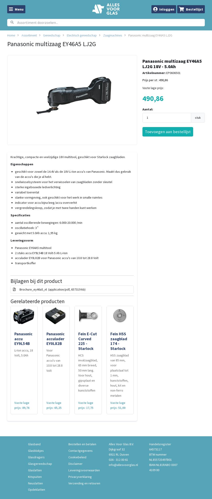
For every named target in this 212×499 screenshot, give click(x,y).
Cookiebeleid (77, 457)
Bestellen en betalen (82, 444)
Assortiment (29, 35)
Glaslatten (35, 470)
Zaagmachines (112, 35)
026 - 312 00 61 (118, 460)
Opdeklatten (36, 490)
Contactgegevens (80, 451)
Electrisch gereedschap (82, 35)
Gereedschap (51, 35)
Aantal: (147, 109)
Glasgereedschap (40, 464)
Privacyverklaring (80, 477)
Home (11, 35)
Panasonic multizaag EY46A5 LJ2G (150, 35)
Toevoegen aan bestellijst (168, 131)
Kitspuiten (35, 477)
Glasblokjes (36, 451)
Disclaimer (75, 464)
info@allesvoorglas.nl (123, 465)
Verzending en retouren (84, 483)
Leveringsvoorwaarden (84, 470)
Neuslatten (35, 483)
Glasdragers (36, 457)
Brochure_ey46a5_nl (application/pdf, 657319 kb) (49, 289)
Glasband (34, 444)
